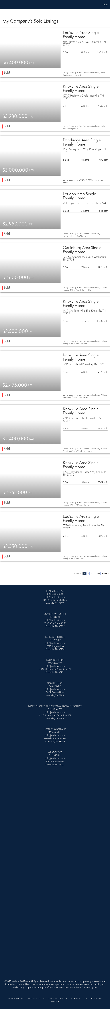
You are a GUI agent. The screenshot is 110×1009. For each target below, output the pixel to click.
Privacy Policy (37, 998)
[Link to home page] (4, 4)
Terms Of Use (16, 998)
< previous (77, 573)
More (105, 4)
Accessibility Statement (66, 998)
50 (98, 573)
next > (105, 573)
